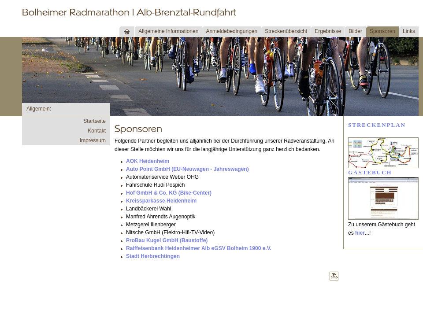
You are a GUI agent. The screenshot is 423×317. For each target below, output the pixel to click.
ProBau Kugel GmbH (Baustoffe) (167, 240)
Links (409, 31)
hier (360, 233)
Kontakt (97, 131)
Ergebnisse (328, 31)
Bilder (355, 31)
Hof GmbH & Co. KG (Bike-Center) (169, 193)
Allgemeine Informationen (168, 31)
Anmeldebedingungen (231, 31)
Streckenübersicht (286, 31)
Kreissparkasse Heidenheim (161, 201)
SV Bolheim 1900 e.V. (245, 248)
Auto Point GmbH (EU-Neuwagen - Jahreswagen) (187, 169)
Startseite (94, 121)
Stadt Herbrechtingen (153, 256)
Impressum (93, 140)
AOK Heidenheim (147, 161)
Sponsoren (382, 31)
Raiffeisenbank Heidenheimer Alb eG (172, 248)
